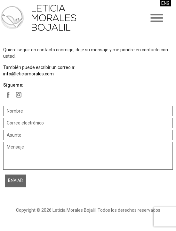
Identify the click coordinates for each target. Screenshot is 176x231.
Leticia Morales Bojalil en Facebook (8, 94)
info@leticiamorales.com (28, 73)
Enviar (15, 181)
